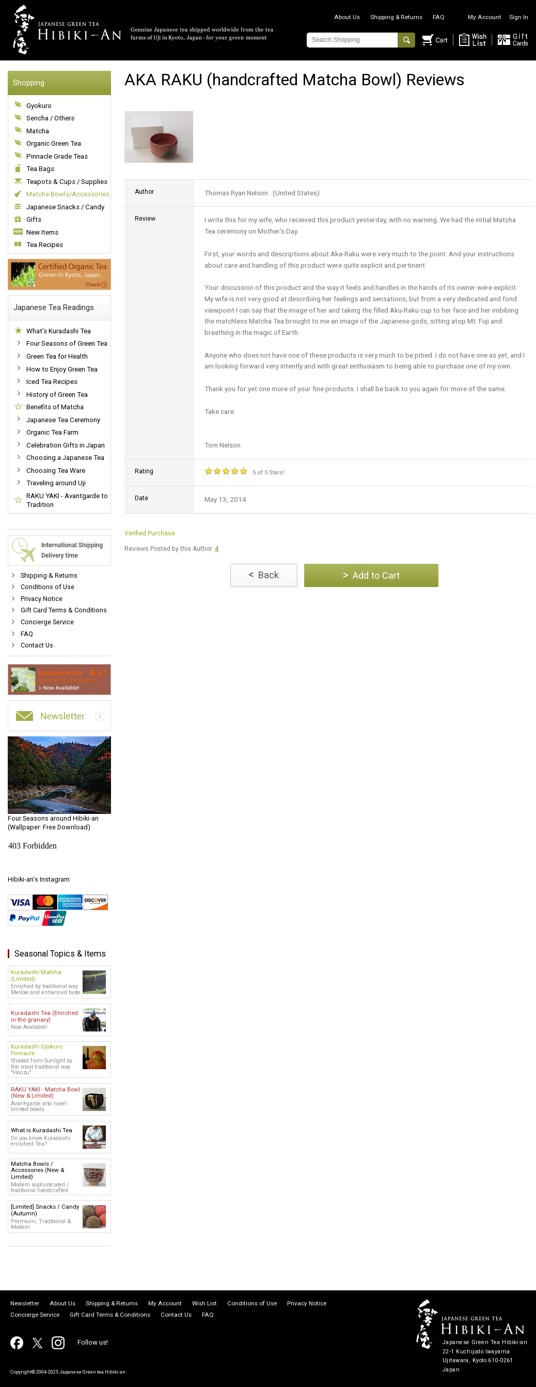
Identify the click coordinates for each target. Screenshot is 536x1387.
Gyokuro (39, 106)
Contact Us (37, 645)
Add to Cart (371, 574)
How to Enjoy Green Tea (62, 369)
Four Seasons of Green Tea (66, 343)
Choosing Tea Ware (55, 470)
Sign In (518, 17)
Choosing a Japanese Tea (65, 457)
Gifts (33, 219)
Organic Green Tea (53, 143)
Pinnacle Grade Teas (57, 156)
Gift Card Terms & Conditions (64, 610)
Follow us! (92, 1342)
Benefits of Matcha (55, 407)
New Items (42, 232)
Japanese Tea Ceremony (63, 420)
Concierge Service (47, 622)
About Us (347, 17)
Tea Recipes (44, 245)
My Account (484, 17)
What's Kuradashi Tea (58, 331)
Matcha (37, 131)
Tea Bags (40, 169)
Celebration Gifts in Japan (65, 445)
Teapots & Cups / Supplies (66, 182)
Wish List (204, 1304)
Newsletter (24, 1304)
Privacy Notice (41, 599)
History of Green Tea (57, 394)
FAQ (439, 17)
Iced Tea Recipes (51, 382)
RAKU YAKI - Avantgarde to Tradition (67, 500)
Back (263, 574)
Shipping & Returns (396, 17)
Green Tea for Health (57, 356)
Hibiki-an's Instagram (39, 879)
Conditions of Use (47, 587)
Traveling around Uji (56, 483)
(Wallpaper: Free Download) (59, 783)
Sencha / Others (50, 118)
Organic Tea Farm (52, 432)
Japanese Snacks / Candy (65, 207)
